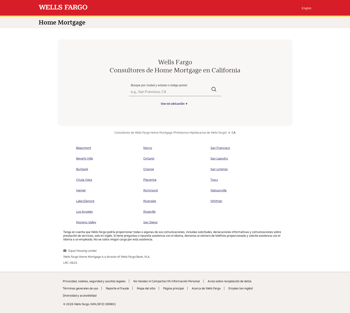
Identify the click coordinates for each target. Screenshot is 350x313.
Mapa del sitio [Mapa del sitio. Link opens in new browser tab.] (146, 288)
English (306, 8)
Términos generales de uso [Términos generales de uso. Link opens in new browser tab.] (80, 288)
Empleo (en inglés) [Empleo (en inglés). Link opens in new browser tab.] (240, 288)
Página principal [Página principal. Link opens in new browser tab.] (173, 288)
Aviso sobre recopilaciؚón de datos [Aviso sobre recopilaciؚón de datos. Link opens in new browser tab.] (229, 281)
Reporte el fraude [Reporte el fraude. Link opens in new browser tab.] (117, 288)
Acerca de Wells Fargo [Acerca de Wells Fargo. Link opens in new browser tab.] (206, 288)
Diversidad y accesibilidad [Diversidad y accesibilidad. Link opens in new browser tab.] (79, 295)
